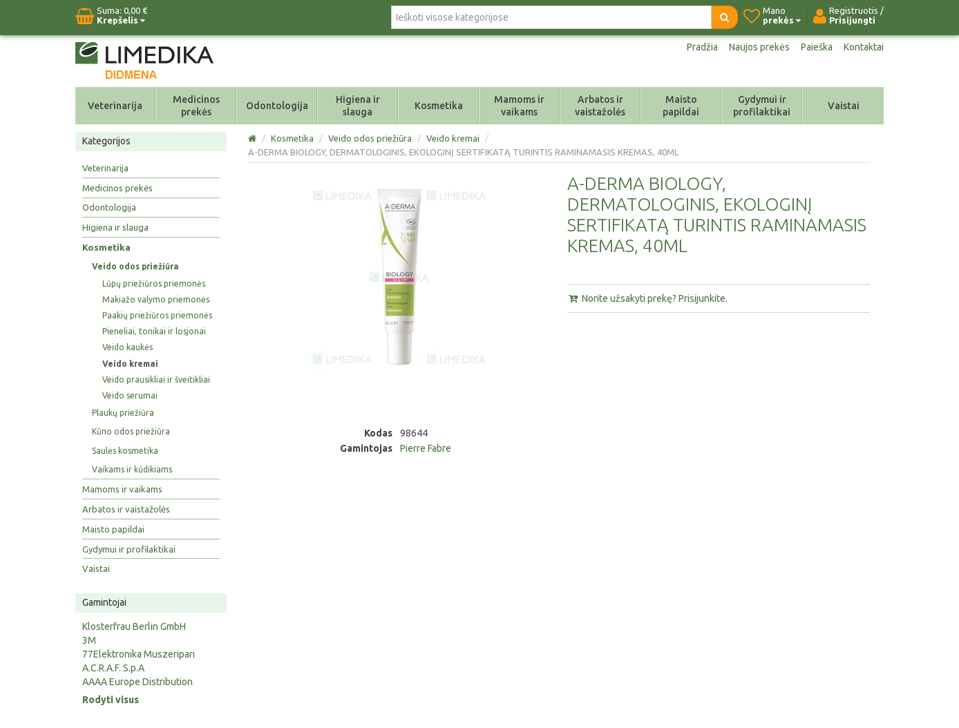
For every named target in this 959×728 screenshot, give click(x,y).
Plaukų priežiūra (123, 412)
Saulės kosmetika (125, 450)
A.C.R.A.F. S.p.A (113, 667)
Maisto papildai (681, 105)
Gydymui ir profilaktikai (761, 105)
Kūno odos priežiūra (131, 431)
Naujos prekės (759, 46)
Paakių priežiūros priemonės (157, 315)
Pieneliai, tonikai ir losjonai (154, 331)
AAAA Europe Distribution (137, 681)
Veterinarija (115, 105)
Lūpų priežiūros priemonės (153, 283)
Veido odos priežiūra (135, 266)
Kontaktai (864, 46)
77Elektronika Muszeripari (138, 654)
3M (89, 640)
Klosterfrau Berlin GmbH (134, 626)
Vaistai (844, 105)
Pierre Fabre (425, 448)
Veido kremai (130, 363)
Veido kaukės (127, 347)
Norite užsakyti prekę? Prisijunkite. (647, 298)
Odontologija (277, 105)
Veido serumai (130, 395)
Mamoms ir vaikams (519, 105)
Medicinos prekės (196, 105)
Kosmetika (439, 105)
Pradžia (702, 46)
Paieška (817, 46)
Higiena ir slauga (358, 105)
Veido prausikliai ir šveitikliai (156, 379)
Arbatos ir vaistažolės (600, 105)
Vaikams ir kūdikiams (132, 469)
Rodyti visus (110, 699)
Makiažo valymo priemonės (155, 299)
